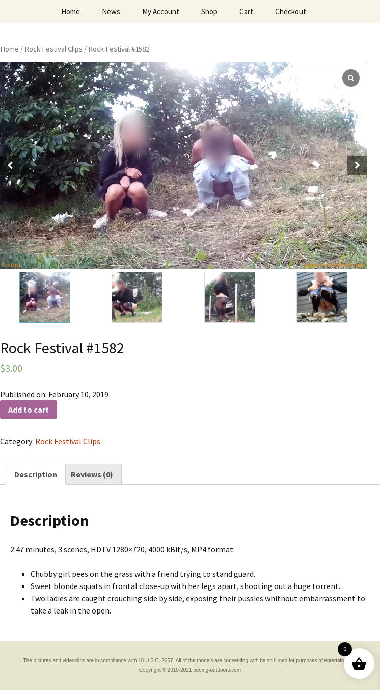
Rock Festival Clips (53, 49)
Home (70, 11)
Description (35, 474)
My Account (160, 11)
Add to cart (28, 409)
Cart (246, 11)
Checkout (290, 11)
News (111, 11)
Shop (209, 11)
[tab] (36, 474)
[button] (357, 165)
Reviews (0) (92, 474)
